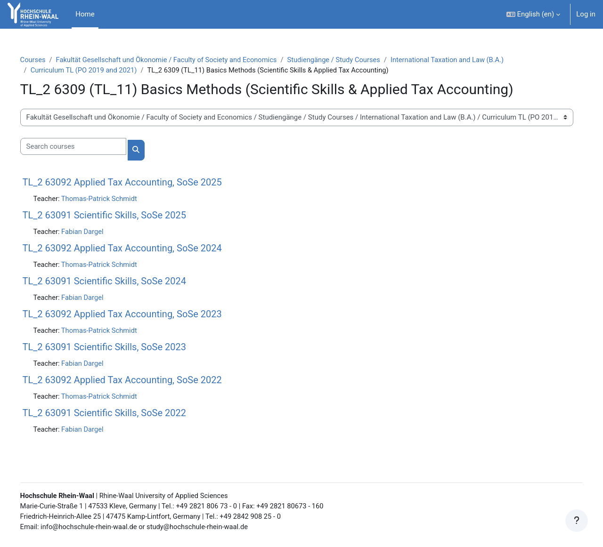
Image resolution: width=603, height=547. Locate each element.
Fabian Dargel (96, 232)
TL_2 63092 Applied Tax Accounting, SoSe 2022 (135, 381)
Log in (585, 14)
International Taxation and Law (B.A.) (470, 60)
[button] (533, 14)
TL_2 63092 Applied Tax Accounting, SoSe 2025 (135, 182)
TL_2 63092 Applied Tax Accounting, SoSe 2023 (135, 315)
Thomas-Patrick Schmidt (114, 199)
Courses (46, 60)
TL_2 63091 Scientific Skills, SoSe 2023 (117, 348)
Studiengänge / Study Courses (353, 60)
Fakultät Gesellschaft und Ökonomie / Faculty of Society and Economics (182, 60)
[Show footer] (576, 520)
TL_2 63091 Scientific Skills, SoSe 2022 (117, 414)
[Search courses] (86, 147)
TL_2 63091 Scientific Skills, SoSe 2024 (117, 282)
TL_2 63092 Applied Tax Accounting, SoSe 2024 (135, 249)
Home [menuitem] (84, 14)
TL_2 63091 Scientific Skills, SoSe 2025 (117, 215)
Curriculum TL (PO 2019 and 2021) (98, 70)
